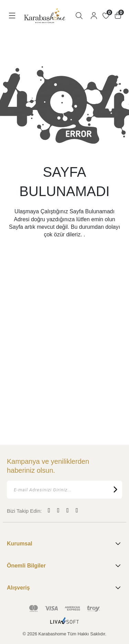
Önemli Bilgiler (64, 566)
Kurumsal (64, 544)
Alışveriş (64, 588)
